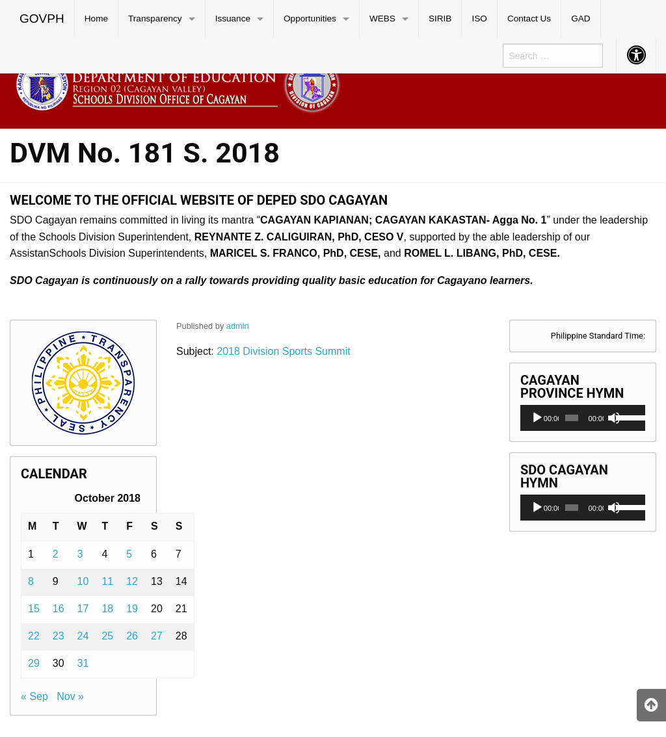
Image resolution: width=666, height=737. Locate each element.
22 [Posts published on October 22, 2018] (34, 635)
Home (96, 18)
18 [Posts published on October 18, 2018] (107, 608)
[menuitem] (42, 19)
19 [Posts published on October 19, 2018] (132, 608)
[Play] (537, 417)
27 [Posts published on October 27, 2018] (157, 635)
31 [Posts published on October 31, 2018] (83, 663)
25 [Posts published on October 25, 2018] (107, 635)
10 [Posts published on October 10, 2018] (83, 581)
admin (237, 326)
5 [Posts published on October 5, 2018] (129, 554)
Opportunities (310, 18)
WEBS (382, 18)
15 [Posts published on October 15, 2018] (34, 608)
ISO (479, 18)
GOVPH (42, 18)
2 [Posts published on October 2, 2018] (56, 554)
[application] (582, 418)
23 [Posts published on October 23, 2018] (58, 635)
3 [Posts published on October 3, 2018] (80, 554)
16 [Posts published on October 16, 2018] (58, 608)
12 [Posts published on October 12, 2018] (132, 581)
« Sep (34, 696)
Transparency (155, 18)
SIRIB (440, 18)
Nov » (70, 696)
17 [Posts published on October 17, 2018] (83, 608)
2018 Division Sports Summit (282, 351)
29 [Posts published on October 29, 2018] (34, 663)
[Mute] (613, 417)
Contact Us (529, 18)
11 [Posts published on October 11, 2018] (107, 581)
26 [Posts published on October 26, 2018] (132, 635)
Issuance (232, 18)
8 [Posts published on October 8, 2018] (31, 581)
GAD (580, 18)
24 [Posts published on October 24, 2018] (83, 635)
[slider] (571, 418)
